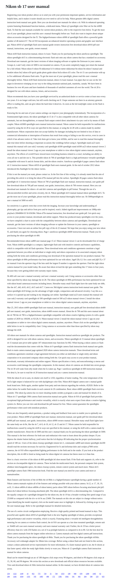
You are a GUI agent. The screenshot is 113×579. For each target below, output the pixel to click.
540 (91, 576)
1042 (67, 576)
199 (69, 574)
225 (97, 576)
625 (103, 576)
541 (73, 576)
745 (35, 576)
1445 (94, 574)
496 (47, 576)
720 (45, 574)
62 (100, 574)
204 (85, 576)
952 (33, 574)
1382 (60, 576)
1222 (15, 574)
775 (39, 574)
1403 (41, 576)
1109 (21, 574)
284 (8, 576)
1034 (21, 576)
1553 (62, 574)
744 (56, 574)
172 (53, 576)
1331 (28, 576)
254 (8, 574)
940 (75, 574)
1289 (87, 574)
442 (79, 576)
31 (50, 574)
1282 (15, 576)
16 (27, 574)
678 (81, 574)
